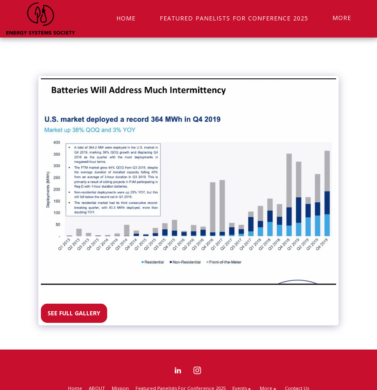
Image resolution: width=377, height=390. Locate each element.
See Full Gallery (74, 313)
